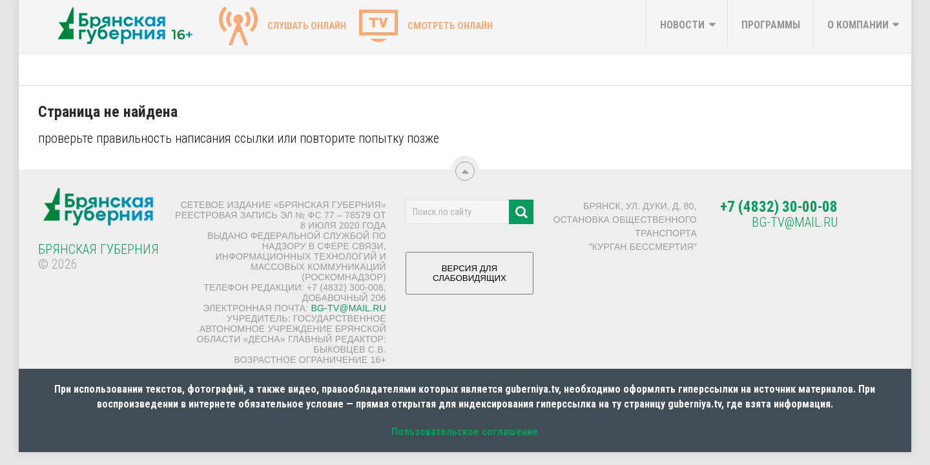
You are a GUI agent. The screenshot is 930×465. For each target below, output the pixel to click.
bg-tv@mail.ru (348, 308)
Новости (682, 25)
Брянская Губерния (98, 249)
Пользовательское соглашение (464, 432)
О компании (858, 25)
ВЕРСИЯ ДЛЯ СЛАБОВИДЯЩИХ (469, 278)
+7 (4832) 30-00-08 (779, 207)
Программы (770, 25)
